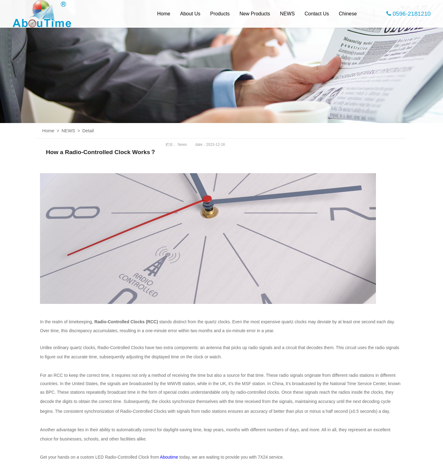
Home (163, 13)
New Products (254, 13)
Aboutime (169, 457)
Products (219, 13)
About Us (190, 13)
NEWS (287, 13)
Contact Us (317, 13)
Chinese (348, 13)
